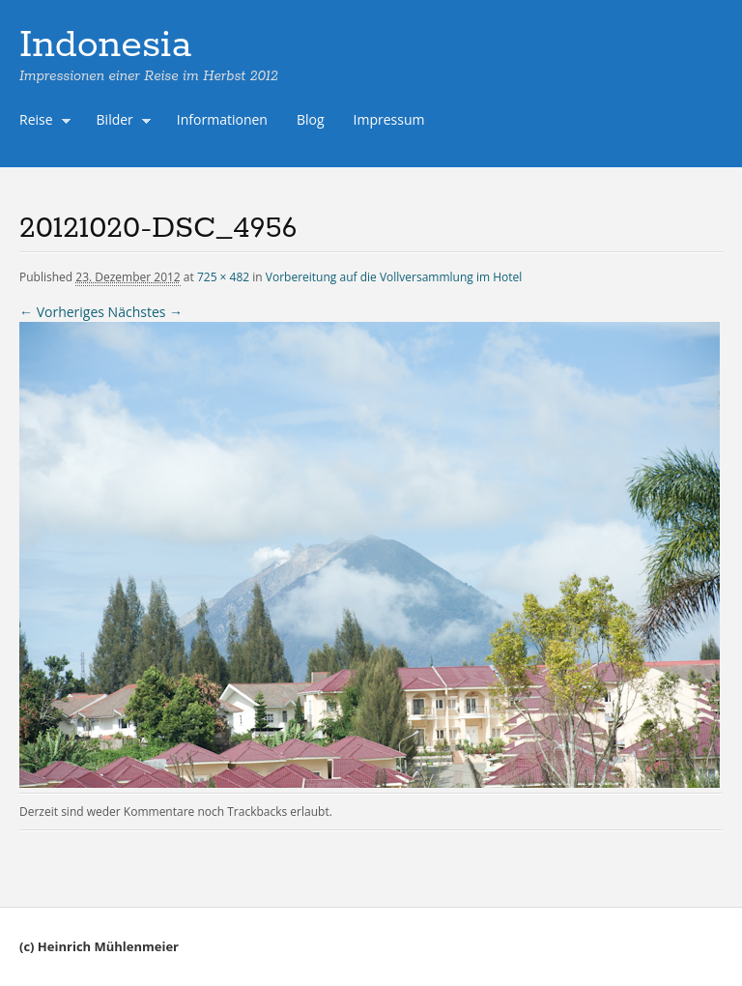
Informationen (222, 119)
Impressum (389, 119)
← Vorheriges (61, 312)
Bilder (120, 121)
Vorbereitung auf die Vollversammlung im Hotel (394, 277)
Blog (311, 119)
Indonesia (105, 45)
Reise (40, 121)
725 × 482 (223, 277)
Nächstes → (145, 312)
